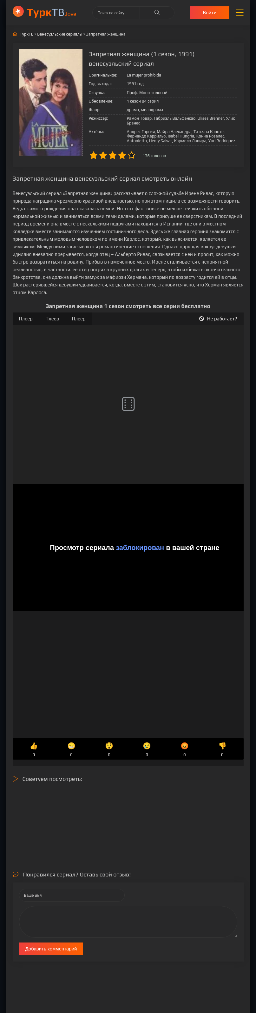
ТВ (51, 12)
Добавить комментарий (51, 948)
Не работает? (218, 318)
